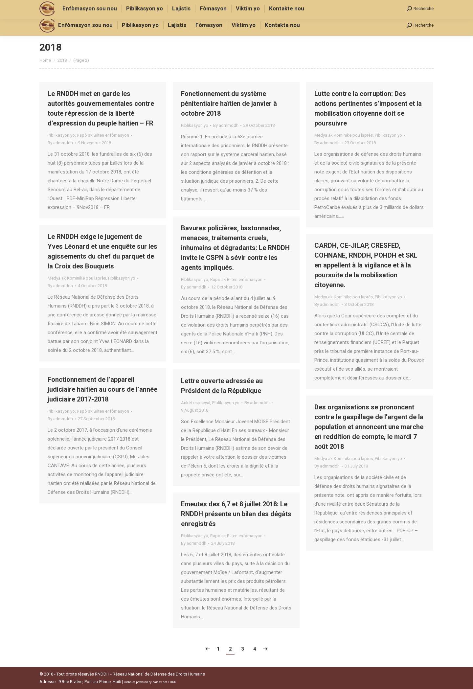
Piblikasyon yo (61, 135)
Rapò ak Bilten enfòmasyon (103, 135)
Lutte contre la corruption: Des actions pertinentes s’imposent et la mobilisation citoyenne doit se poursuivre (368, 108)
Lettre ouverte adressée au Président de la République (222, 386)
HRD (173, 682)
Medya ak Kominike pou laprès (343, 135)
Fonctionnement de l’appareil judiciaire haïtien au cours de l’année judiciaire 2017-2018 (102, 389)
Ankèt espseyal (195, 402)
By (60, 142)
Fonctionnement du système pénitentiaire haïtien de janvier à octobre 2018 (229, 103)
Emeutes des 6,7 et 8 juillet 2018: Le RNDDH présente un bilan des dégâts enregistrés (236, 514)
